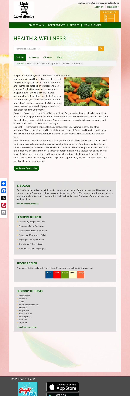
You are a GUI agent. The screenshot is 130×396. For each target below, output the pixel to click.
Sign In (99, 6)
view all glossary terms (27, 327)
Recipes (74, 25)
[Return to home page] (24, 10)
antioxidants (24, 295)
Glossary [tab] (47, 57)
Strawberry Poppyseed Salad (32, 221)
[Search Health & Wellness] (56, 48)
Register (113, 6)
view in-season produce (28, 203)
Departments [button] (56, 25)
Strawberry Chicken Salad (30, 244)
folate (21, 301)
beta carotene (25, 313)
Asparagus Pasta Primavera (31, 226)
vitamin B (23, 307)
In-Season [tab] (34, 57)
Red (57, 273)
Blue (49, 273)
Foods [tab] (60, 57)
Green (65, 273)
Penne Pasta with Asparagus (32, 248)
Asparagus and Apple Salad (31, 239)
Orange (81, 273)
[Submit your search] (101, 48)
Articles (20, 63)
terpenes (23, 322)
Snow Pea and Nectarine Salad (33, 230)
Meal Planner (93, 25)
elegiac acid (24, 310)
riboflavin (23, 319)
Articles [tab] (20, 57)
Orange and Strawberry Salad (32, 235)
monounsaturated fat (29, 304)
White (72, 273)
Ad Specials (36, 25)
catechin (23, 298)
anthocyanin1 (25, 316)
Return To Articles (26, 168)
